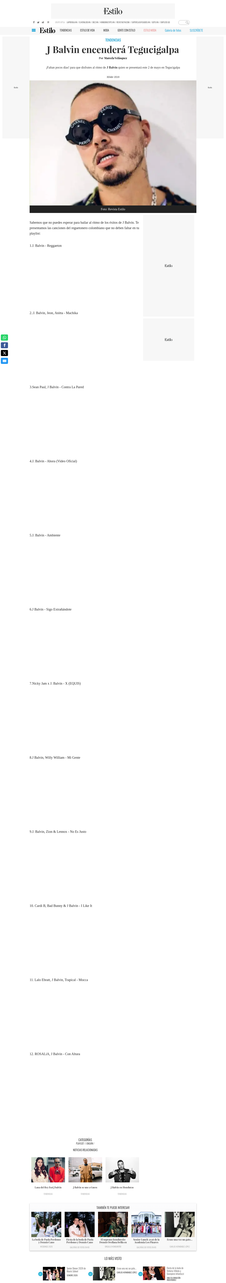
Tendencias (48, 1193)
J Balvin (89, 1143)
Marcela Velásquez (115, 58)
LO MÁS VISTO (113, 1258)
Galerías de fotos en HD (79, 1247)
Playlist (80, 1143)
